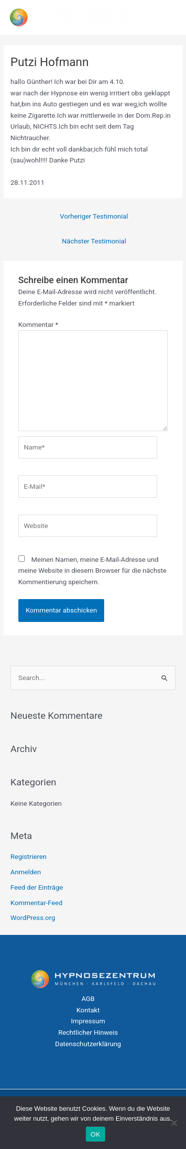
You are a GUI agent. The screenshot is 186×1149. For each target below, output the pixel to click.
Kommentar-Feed (36, 903)
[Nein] (174, 1123)
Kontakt (88, 1010)
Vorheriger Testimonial (94, 216)
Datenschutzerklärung (88, 1044)
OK (95, 1134)
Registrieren (28, 856)
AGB (88, 998)
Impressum (88, 1021)
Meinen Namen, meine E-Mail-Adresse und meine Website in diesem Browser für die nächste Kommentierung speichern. (92, 570)
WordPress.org (32, 917)
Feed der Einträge (36, 887)
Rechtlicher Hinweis (88, 1032)
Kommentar (38, 324)
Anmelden (25, 872)
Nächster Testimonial (94, 241)
